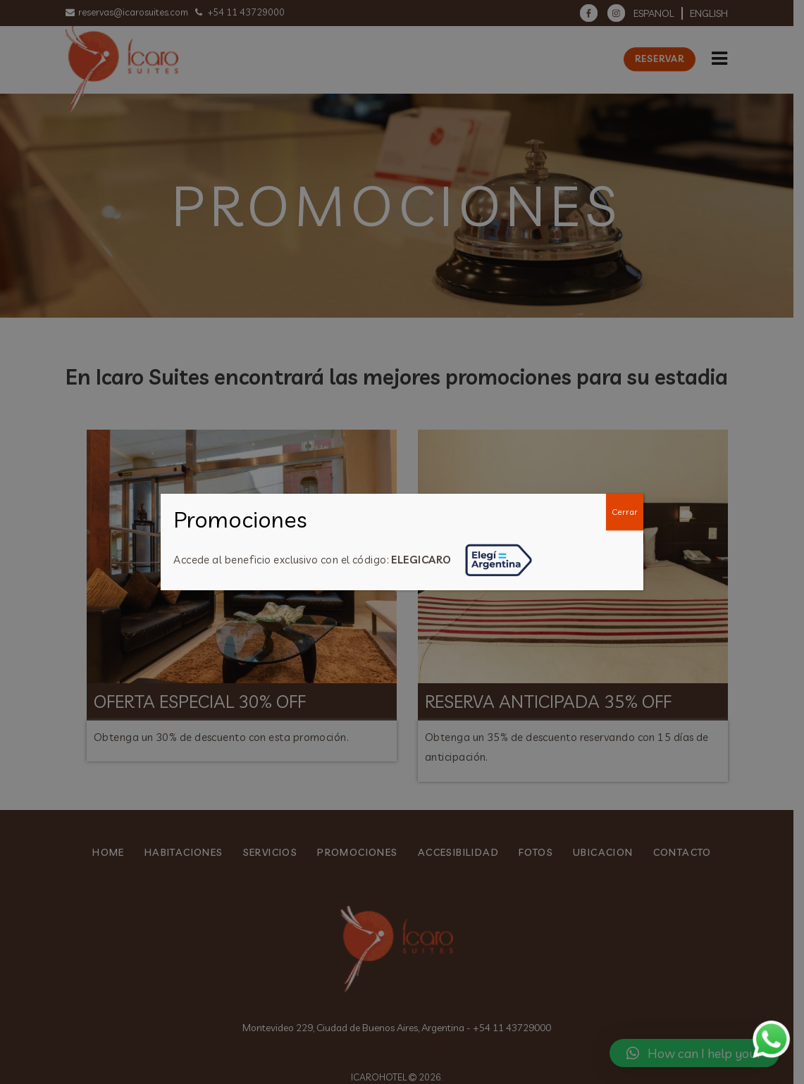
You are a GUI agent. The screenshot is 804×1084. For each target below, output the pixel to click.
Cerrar (625, 511)
